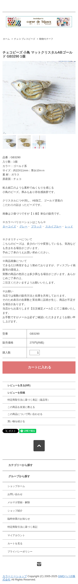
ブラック (36, 226)
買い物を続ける (16, 421)
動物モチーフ (46, 39)
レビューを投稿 (16, 392)
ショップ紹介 (14, 510)
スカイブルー (53, 226)
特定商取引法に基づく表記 (22, 526)
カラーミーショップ (14, 576)
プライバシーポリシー (19, 551)
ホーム (6, 39)
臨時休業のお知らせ (18, 518)
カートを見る (14, 543)
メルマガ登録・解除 (18, 502)
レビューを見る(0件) (19, 385)
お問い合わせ (14, 494)
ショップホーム (16, 486)
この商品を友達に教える (21, 407)
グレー (23, 226)
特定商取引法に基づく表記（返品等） (28, 399)
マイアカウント (16, 535)
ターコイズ (9, 226)
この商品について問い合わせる (24, 414)
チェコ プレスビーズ (24, 39)
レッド (69, 226)
